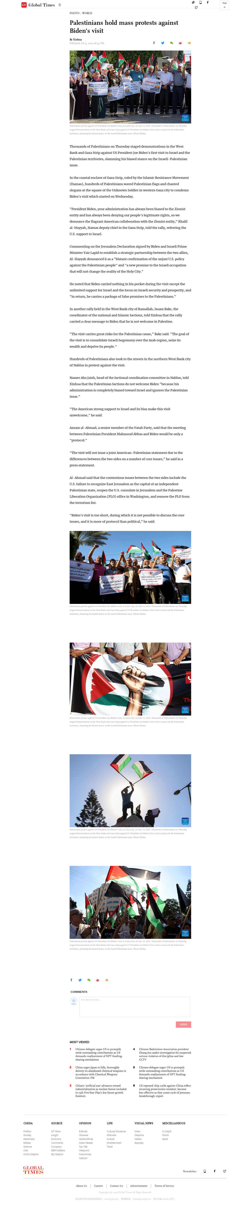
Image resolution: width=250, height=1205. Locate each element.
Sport (165, 1138)
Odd (25, 1150)
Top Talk (83, 1146)
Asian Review (86, 1142)
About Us (81, 1185)
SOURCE (56, 1123)
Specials (139, 1142)
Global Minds (86, 1138)
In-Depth (167, 1131)
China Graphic (31, 1154)
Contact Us (116, 1185)
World (165, 1135)
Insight (54, 1135)
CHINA (28, 1123)
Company (56, 1146)
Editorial (83, 1131)
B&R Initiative (58, 1150)
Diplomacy (29, 1138)
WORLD (87, 13)
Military (27, 1142)
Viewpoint (84, 1150)
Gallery (138, 1138)
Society (27, 1135)
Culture (110, 1138)
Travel (110, 1146)
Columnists (85, 1154)
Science (27, 1146)
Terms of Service (164, 1185)
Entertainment (114, 1142)
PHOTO (75, 13)
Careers (98, 1185)
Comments (57, 1142)
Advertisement (138, 1185)
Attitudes (111, 1135)
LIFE (109, 1123)
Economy (56, 1138)
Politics (27, 1131)
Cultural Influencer (116, 1131)
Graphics (139, 1135)
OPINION (85, 1123)
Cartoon (83, 1158)
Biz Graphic (57, 1154)
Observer (83, 1135)
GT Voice (56, 1131)
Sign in (224, 5)
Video (137, 1131)
